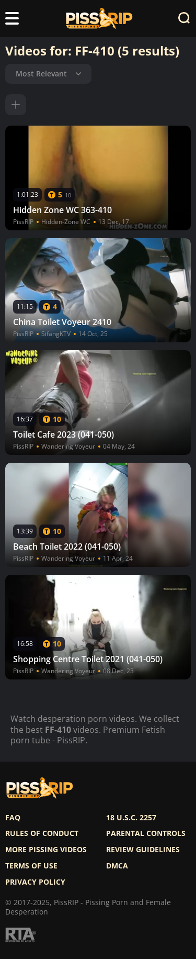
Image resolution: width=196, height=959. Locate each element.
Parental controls (146, 833)
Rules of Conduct (41, 833)
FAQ (12, 817)
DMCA (117, 866)
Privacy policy (35, 882)
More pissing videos (46, 849)
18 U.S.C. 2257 (131, 817)
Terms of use (31, 866)
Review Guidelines (143, 849)
